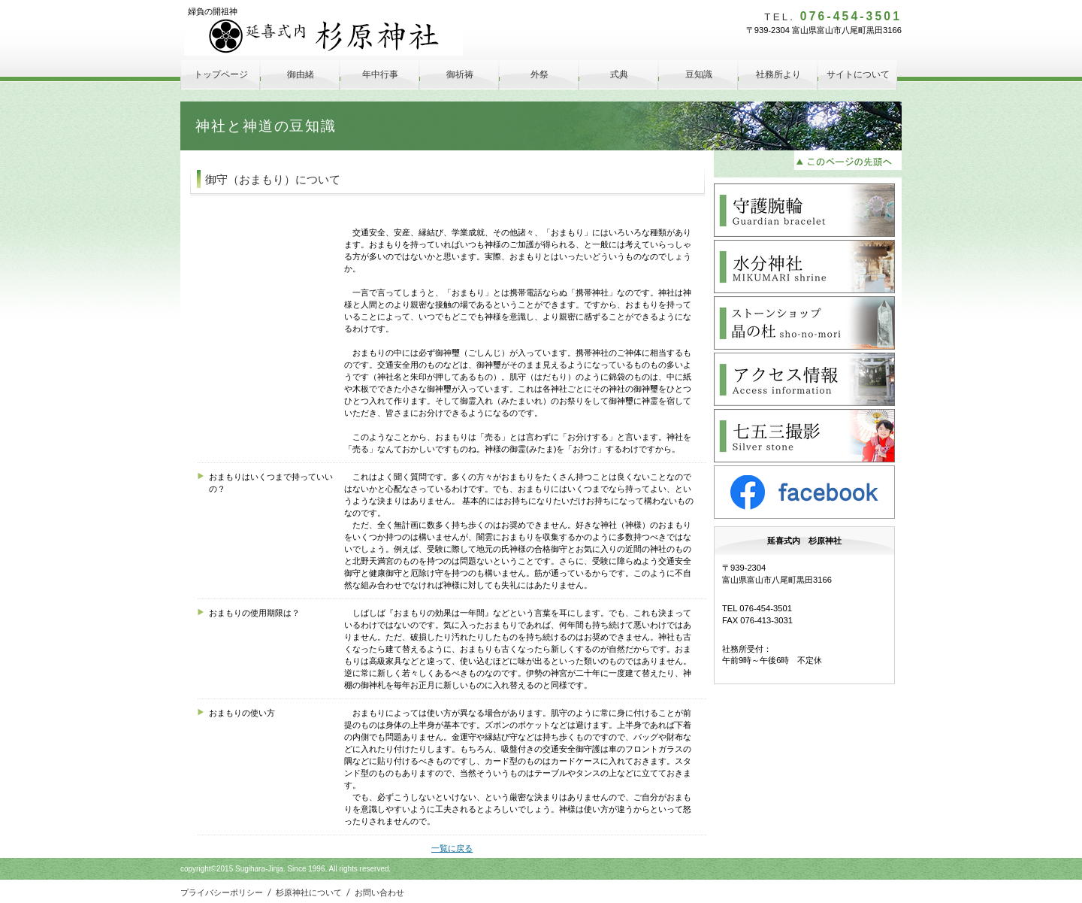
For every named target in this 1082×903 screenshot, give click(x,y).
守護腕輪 (804, 210)
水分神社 (804, 266)
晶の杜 (804, 323)
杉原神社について (309, 892)
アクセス (804, 379)
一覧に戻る (452, 848)
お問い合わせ (379, 892)
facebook (804, 492)
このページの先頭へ (848, 160)
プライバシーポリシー (221, 892)
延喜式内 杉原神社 (323, 36)
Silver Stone (804, 435)
